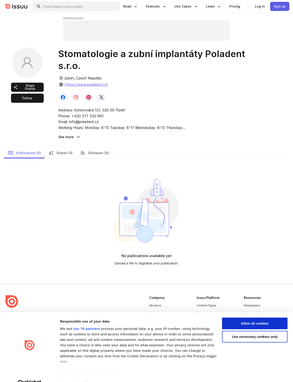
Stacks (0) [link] (60, 153)
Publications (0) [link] (24, 153)
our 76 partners (86, 318)
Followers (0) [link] (94, 153)
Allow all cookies (255, 313)
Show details (70, 373)
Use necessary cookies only (255, 326)
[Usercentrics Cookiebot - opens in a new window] (30, 373)
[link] (235, 6)
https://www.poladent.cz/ (86, 84)
